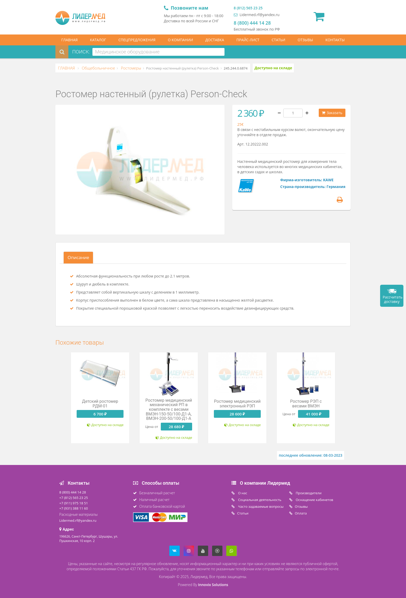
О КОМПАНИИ (180, 39)
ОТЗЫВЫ (305, 39)
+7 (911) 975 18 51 (73, 503)
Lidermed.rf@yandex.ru (257, 14)
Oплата (301, 513)
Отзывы (301, 506)
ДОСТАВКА (214, 39)
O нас (242, 493)
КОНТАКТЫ (335, 39)
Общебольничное (98, 68)
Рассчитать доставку (392, 299)
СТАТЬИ (278, 39)
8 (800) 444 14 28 (252, 23)
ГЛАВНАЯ (69, 39)
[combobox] (158, 52)
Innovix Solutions (213, 584)
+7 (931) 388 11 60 (73, 508)
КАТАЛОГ (98, 39)
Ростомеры (130, 68)
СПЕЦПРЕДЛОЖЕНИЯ (136, 39)
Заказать (332, 112)
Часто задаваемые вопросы (260, 506)
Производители (308, 493)
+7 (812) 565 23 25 (73, 497)
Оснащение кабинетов (314, 499)
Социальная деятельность (259, 499)
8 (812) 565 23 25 (248, 7)
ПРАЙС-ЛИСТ (247, 39)
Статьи (243, 513)
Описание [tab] (78, 257)
